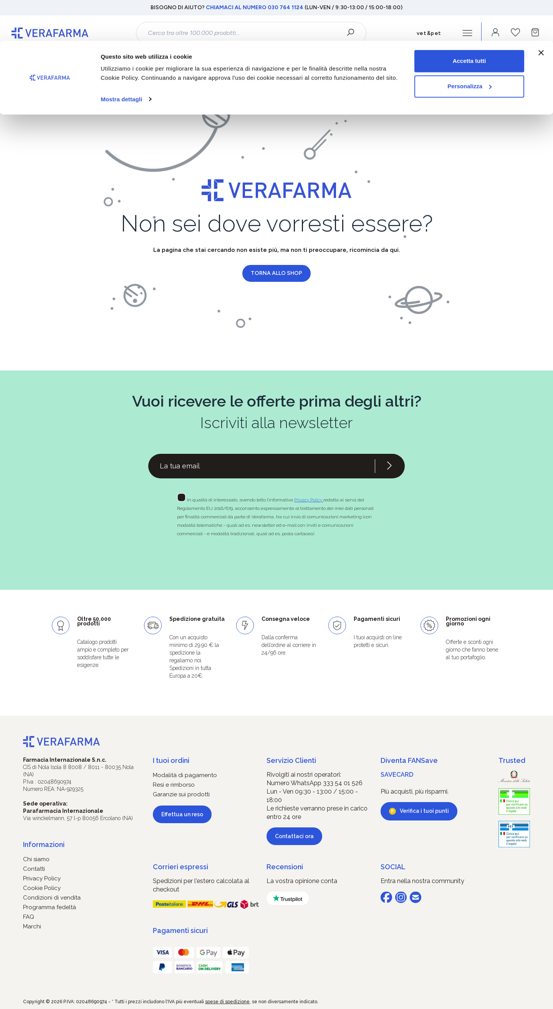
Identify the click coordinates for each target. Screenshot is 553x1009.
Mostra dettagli (121, 58)
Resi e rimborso (174, 784)
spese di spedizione (227, 1001)
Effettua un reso (182, 814)
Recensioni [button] (285, 867)
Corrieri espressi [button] (180, 867)
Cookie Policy (42, 888)
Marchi (32, 926)
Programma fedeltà (49, 907)
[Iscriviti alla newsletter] (389, 466)
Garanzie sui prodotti (181, 794)
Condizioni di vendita (52, 897)
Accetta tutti (469, 20)
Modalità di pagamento (185, 775)
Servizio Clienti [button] (291, 760)
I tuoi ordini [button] (171, 760)
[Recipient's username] (261, 466)
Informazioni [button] (44, 844)
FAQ (28, 916)
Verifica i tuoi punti (424, 811)
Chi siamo (36, 859)
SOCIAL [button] (393, 867)
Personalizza (469, 45)
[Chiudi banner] (541, 12)
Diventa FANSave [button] (409, 760)
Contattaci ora (294, 836)
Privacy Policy (308, 500)
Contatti (34, 868)
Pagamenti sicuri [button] (180, 930)
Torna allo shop (276, 273)
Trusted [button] (511, 760)
